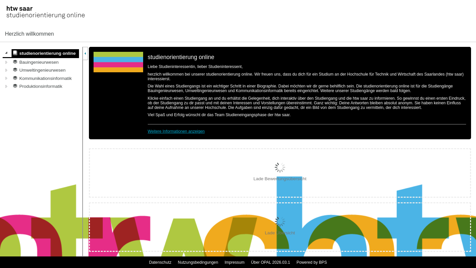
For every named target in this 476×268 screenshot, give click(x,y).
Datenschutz (160, 262)
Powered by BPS (312, 262)
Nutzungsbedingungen (198, 262)
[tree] (41, 69)
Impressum (234, 262)
